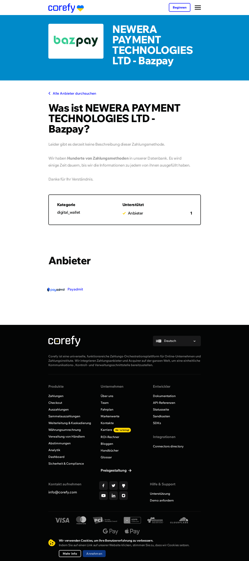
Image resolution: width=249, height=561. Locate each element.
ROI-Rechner (110, 437)
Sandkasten (161, 416)
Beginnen (179, 7)
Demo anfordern (162, 500)
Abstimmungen (59, 443)
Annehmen (94, 554)
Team (105, 403)
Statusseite (161, 409)
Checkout (55, 403)
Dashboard (56, 457)
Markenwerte (110, 416)
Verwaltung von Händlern (66, 436)
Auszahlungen (58, 409)
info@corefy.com (62, 492)
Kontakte (107, 423)
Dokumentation (164, 396)
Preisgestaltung (114, 470)
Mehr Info (70, 554)
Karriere (116, 430)
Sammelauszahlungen (64, 416)
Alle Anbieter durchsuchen (72, 93)
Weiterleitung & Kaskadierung (69, 423)
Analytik (54, 450)
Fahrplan (107, 409)
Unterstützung (160, 494)
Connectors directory (168, 446)
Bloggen (107, 444)
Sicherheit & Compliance (66, 464)
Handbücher (110, 450)
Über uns (107, 396)
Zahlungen (55, 396)
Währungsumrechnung (64, 430)
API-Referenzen (164, 403)
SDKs (157, 423)
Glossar (106, 457)
